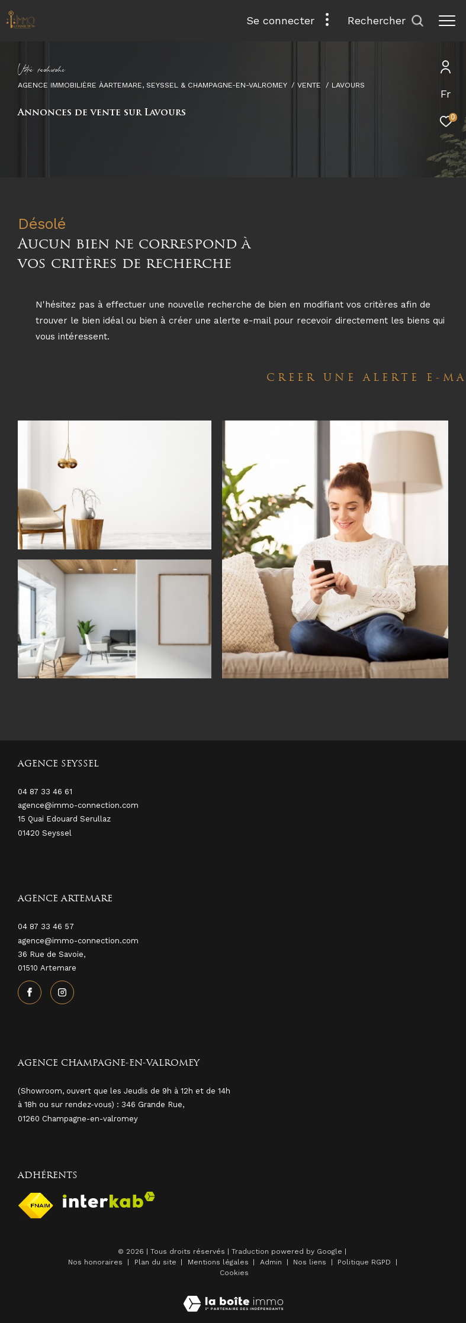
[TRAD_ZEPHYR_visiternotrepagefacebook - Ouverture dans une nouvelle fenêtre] (29, 992)
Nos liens (311, 1262)
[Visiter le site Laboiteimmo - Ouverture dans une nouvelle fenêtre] (233, 1296)
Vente (309, 84)
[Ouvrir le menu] (447, 20)
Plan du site (156, 1262)
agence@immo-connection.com (78, 940)
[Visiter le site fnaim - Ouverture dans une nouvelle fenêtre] (36, 1206)
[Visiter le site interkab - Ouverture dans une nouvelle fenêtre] (109, 1200)
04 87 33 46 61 (45, 791)
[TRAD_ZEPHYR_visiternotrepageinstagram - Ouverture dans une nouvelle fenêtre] (62, 992)
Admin (272, 1262)
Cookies (234, 1273)
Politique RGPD (364, 1262)
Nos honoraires (95, 1262)
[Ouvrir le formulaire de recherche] (386, 21)
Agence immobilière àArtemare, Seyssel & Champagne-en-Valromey (152, 84)
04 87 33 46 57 (46, 926)
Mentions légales (219, 1262)
